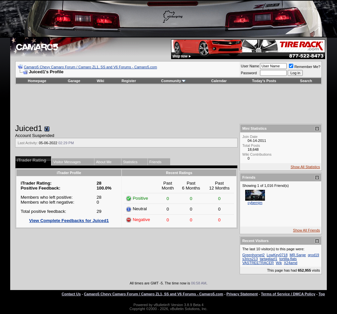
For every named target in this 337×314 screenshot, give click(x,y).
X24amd (290, 263)
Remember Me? (304, 67)
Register (128, 81)
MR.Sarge (298, 255)
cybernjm (254, 203)
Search (306, 81)
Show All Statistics (305, 167)
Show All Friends (306, 230)
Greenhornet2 (253, 255)
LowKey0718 (277, 255)
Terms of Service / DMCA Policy (288, 294)
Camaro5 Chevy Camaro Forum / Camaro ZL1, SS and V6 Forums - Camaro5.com (90, 67)
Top (322, 294)
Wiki (100, 81)
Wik (279, 263)
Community (173, 81)
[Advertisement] (168, 104)
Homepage (37, 81)
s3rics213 (250, 259)
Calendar (219, 81)
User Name (250, 66)
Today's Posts (264, 81)
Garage (74, 81)
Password (249, 73)
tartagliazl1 (268, 259)
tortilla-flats (288, 259)
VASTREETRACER (258, 263)
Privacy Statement (242, 294)
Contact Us (71, 294)
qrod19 (313, 255)
